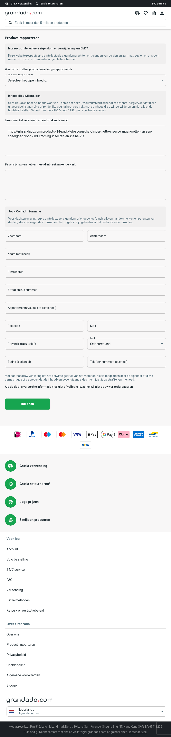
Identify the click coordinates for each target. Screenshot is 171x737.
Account (85, 549)
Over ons (85, 634)
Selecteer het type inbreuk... (21, 74)
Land (92, 338)
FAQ (85, 580)
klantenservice (137, 732)
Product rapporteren (85, 645)
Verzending (85, 590)
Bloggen (85, 685)
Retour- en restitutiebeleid (85, 610)
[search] (90, 23)
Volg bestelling (85, 559)
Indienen (27, 404)
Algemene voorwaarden (85, 675)
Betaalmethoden (85, 600)
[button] (86, 712)
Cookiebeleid (85, 665)
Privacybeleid (85, 655)
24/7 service (158, 3)
